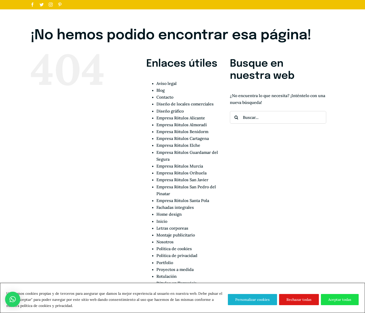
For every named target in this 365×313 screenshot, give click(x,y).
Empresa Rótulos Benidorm (182, 131)
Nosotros (165, 241)
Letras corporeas (172, 228)
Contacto (164, 97)
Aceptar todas (339, 299)
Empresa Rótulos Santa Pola (182, 200)
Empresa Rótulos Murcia (179, 166)
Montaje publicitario (175, 234)
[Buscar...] (278, 117)
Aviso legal (166, 83)
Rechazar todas (299, 299)
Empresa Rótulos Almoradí (181, 124)
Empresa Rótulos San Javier (182, 179)
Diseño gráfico (170, 111)
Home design (169, 214)
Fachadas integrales (175, 207)
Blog (160, 90)
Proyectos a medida (175, 269)
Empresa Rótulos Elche (178, 145)
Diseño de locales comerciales (185, 103)
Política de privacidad (176, 255)
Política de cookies (174, 248)
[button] (12, 299)
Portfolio (164, 262)
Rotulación (166, 276)
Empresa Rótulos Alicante (180, 117)
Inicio (161, 221)
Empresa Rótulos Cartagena (182, 138)
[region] (182, 298)
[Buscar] (236, 117)
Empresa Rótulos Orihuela (181, 172)
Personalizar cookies (252, 299)
